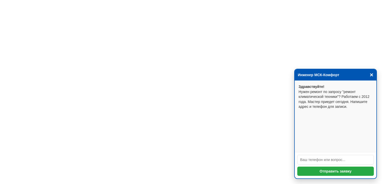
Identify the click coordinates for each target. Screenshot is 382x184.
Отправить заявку (335, 171)
